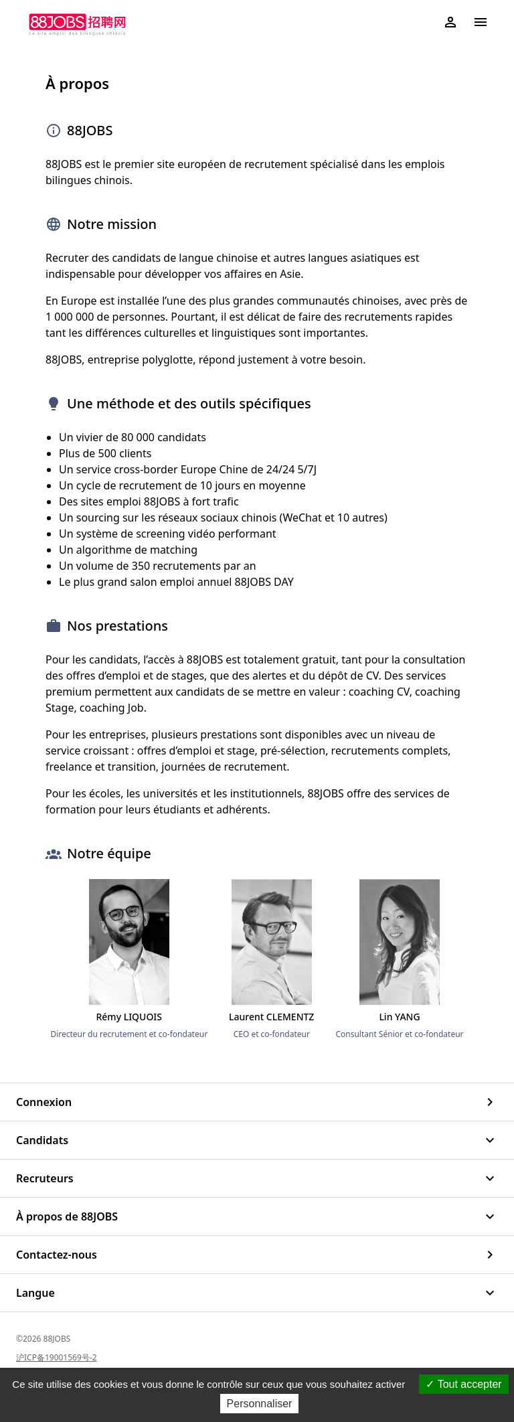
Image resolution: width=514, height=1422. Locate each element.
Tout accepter (463, 1384)
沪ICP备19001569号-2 (56, 1357)
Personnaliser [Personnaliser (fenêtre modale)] (259, 1403)
